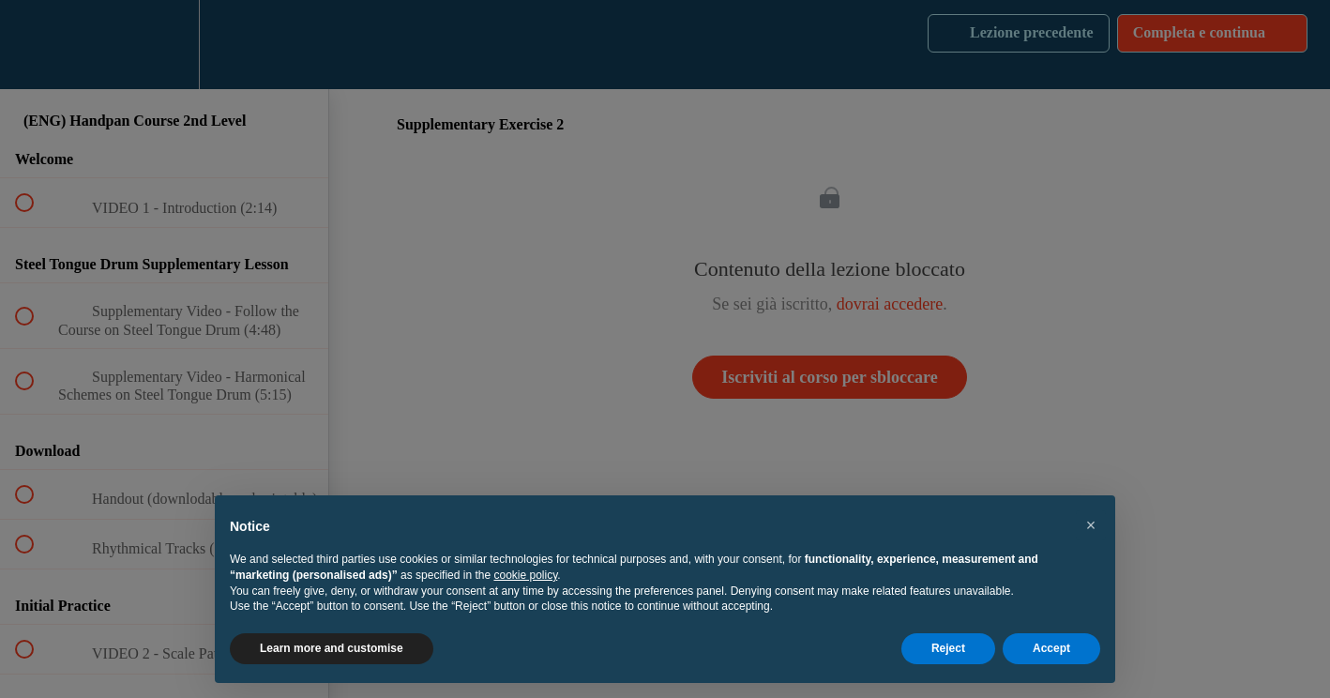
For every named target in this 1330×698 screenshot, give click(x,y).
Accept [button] (1051, 648)
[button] (1091, 525)
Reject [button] (948, 648)
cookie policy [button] (525, 575)
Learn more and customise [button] (331, 648)
